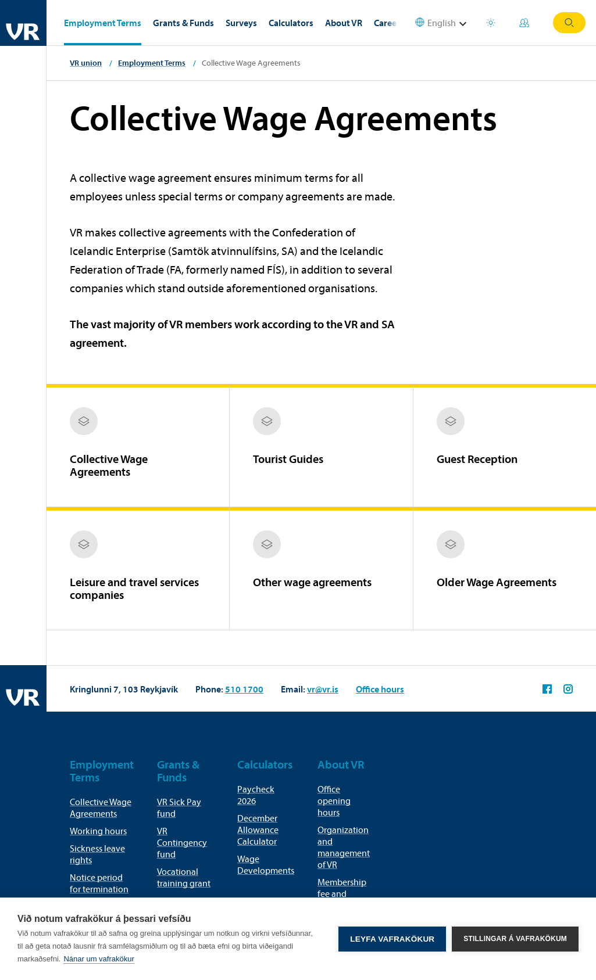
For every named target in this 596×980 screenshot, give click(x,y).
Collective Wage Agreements (100, 807)
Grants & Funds (183, 22)
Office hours (380, 689)
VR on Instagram (568, 689)
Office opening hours (334, 800)
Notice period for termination (99, 883)
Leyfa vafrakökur (392, 939)
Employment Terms (102, 22)
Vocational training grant (183, 877)
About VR (343, 22)
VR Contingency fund (182, 842)
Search (569, 22)
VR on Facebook (547, 689)
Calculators (291, 22)
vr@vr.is (322, 689)
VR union (86, 63)
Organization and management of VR (343, 847)
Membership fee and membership (341, 893)
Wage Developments (265, 864)
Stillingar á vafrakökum (515, 939)
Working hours (98, 831)
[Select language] (442, 22)
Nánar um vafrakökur (98, 958)
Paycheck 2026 (255, 794)
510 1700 (244, 689)
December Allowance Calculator (258, 829)
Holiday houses (490, 22)
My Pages (524, 22)
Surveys (241, 22)
